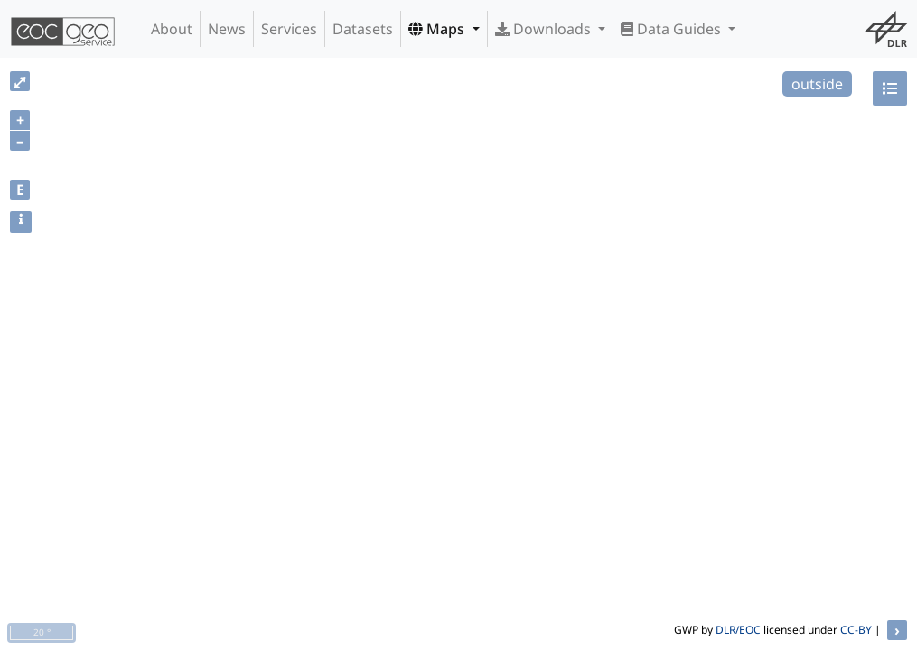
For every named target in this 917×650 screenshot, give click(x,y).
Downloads (544, 29)
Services (289, 29)
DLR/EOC (738, 629)
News (227, 29)
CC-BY (856, 629)
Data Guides (673, 29)
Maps (438, 29)
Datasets (362, 29)
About (171, 29)
